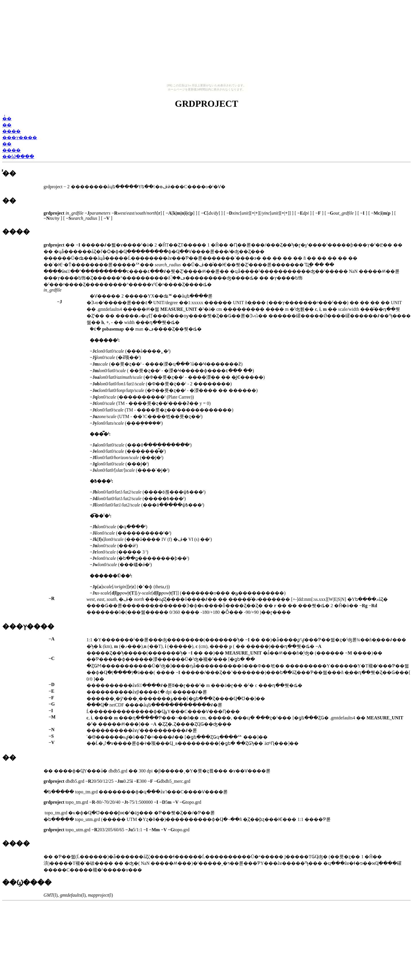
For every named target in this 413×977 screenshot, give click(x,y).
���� (11, 131)
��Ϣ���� (18, 156)
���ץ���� (19, 137)
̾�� (6, 118)
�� (6, 125)
